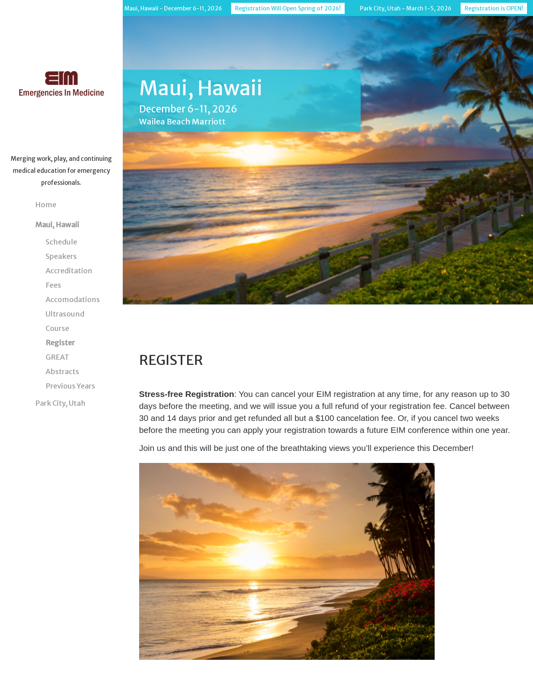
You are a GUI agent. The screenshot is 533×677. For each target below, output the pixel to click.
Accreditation (69, 270)
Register (60, 342)
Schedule (61, 241)
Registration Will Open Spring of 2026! (288, 8)
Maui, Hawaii (57, 224)
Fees (53, 285)
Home (45, 204)
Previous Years (70, 386)
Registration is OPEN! (494, 8)
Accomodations (73, 299)
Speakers (61, 256)
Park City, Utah (60, 403)
